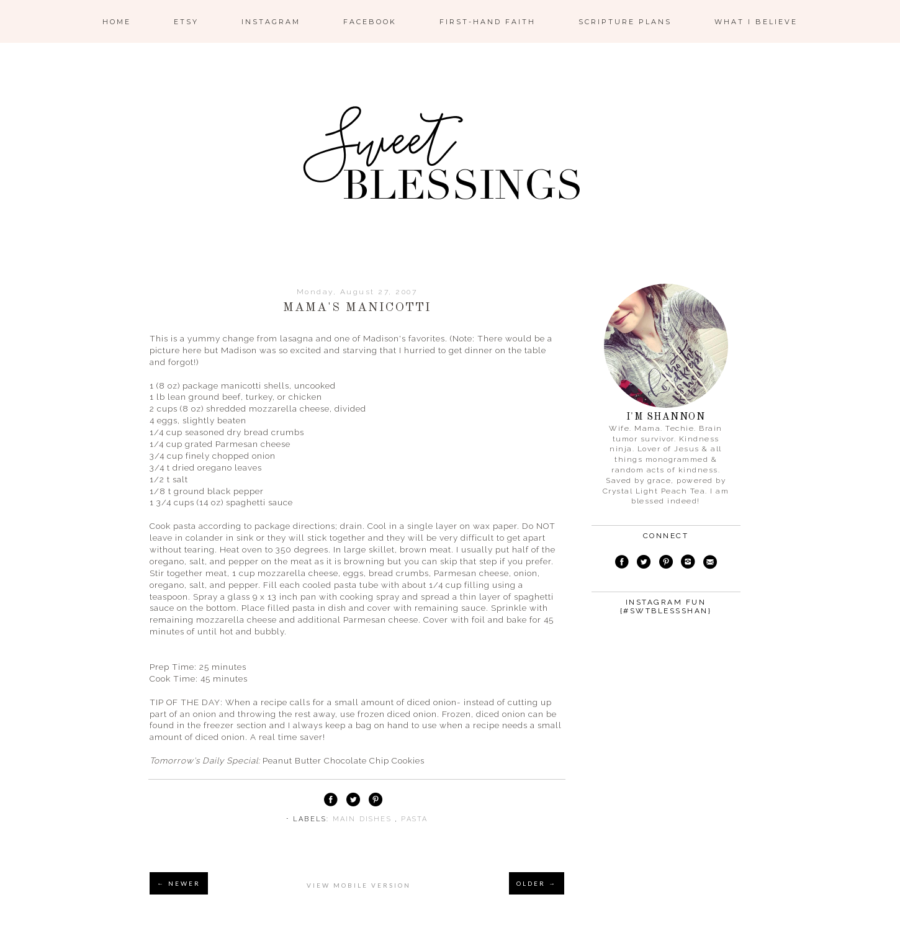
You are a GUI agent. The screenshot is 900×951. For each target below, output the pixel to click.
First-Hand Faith (487, 21)
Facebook (370, 21)
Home (116, 21)
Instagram (270, 21)
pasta (414, 819)
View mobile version (359, 885)
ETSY (186, 21)
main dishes (364, 819)
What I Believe (756, 21)
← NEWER (178, 883)
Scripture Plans (625, 21)
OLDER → (536, 883)
